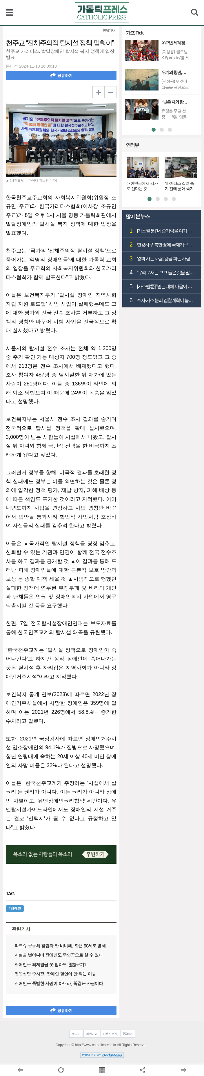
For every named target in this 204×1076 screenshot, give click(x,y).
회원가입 (92, 1033)
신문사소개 (110, 1033)
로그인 (76, 1033)
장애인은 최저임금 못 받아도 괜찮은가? (50, 964)
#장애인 (15, 908)
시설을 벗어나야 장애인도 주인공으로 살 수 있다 (58, 955)
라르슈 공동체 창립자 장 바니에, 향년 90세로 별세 (59, 946)
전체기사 (108, 30)
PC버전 (128, 1033)
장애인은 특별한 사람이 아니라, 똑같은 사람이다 (58, 983)
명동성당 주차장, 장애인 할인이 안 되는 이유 (55, 974)
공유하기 (61, 75)
